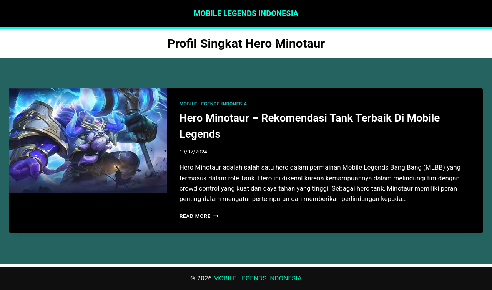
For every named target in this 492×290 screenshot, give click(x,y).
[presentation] (88, 140)
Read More (199, 216)
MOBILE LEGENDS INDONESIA (213, 104)
